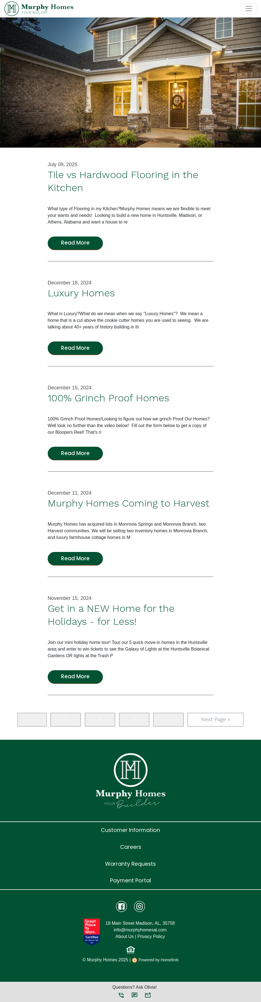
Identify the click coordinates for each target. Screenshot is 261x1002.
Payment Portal (130, 880)
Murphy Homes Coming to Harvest (128, 503)
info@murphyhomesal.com (140, 930)
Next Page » (215, 719)
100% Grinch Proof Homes (108, 398)
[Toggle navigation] (249, 8)
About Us (124, 936)
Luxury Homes (81, 293)
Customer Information (130, 830)
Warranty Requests (130, 864)
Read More (75, 242)
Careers (130, 847)
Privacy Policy (151, 936)
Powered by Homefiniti (155, 960)
